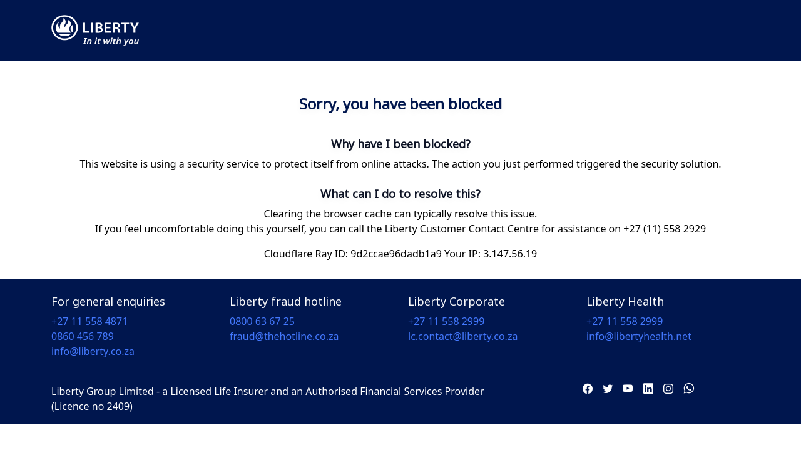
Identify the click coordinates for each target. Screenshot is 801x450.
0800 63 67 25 (262, 321)
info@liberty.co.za (93, 351)
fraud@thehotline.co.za (284, 336)
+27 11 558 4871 (89, 321)
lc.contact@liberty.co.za (463, 336)
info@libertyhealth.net (638, 336)
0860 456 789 (82, 336)
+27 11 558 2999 (446, 321)
